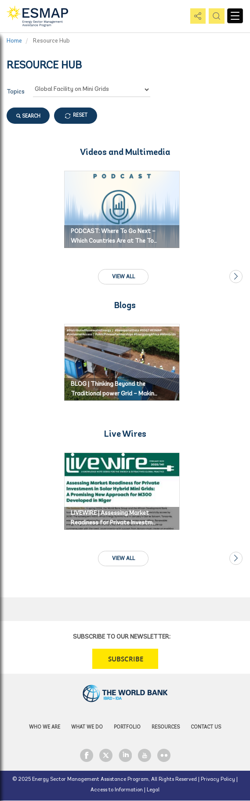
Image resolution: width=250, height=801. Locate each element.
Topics (16, 92)
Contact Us (206, 727)
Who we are (44, 727)
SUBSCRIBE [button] (125, 659)
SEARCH (28, 116)
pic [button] (215, 16)
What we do (87, 727)
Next (236, 276)
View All (123, 277)
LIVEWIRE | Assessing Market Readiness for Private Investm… (113, 518)
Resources (166, 727)
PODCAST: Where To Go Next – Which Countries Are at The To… (114, 236)
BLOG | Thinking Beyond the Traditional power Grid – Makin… (114, 389)
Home (14, 41)
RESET (80, 115)
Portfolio (127, 727)
